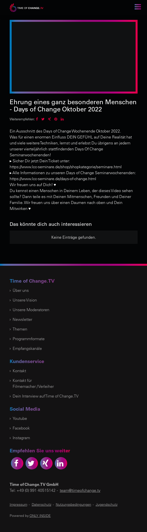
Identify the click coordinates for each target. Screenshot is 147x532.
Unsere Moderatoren (31, 309)
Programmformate (29, 338)
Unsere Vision (25, 300)
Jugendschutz (107, 504)
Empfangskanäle (27, 348)
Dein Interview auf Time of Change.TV (46, 396)
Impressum (18, 504)
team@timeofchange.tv (80, 490)
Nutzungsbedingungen (73, 504)
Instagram (21, 437)
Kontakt (19, 370)
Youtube (20, 418)
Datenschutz (41, 504)
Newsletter (22, 319)
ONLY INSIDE (40, 515)
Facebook (21, 428)
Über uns (21, 290)
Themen (20, 329)
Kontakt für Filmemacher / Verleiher (33, 383)
